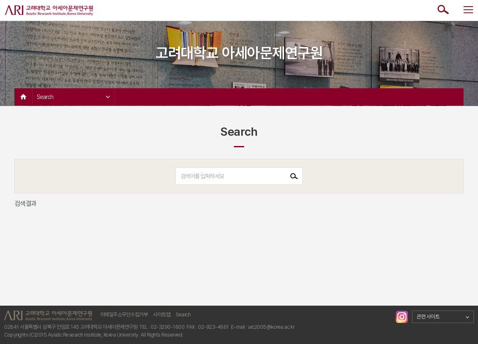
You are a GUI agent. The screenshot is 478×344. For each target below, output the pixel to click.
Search (73, 97)
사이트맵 (161, 314)
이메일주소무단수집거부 (124, 314)
